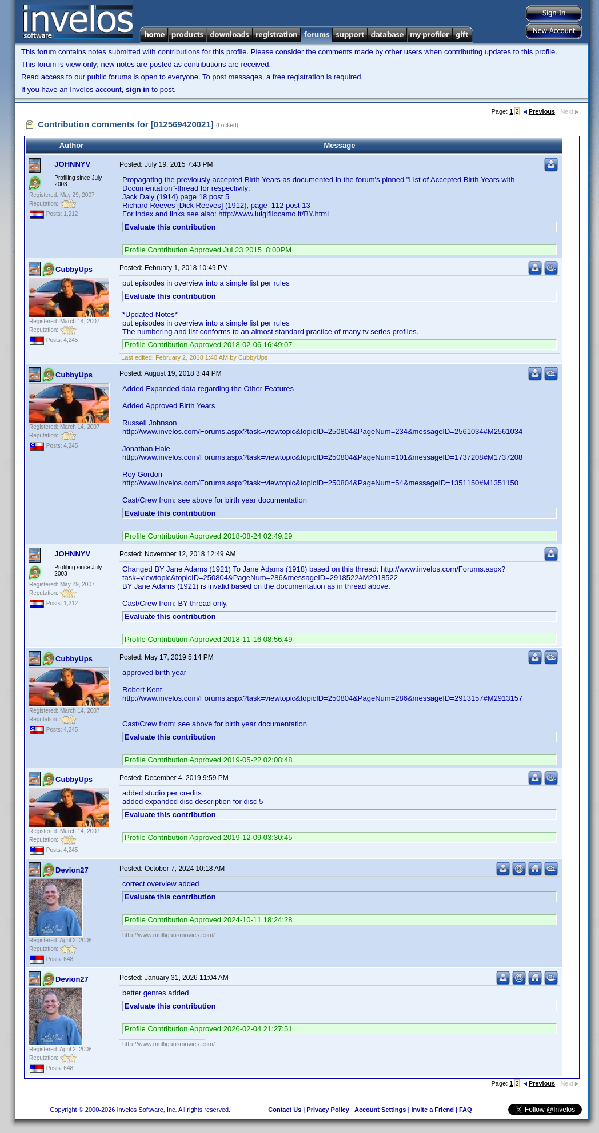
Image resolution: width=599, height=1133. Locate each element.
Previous (539, 111)
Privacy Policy (327, 1109)
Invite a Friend (432, 1109)
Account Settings (380, 1109)
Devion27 (72, 870)
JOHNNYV (72, 164)
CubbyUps (74, 269)
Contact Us (284, 1109)
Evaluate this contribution (170, 227)
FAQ (465, 1109)
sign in (138, 89)
